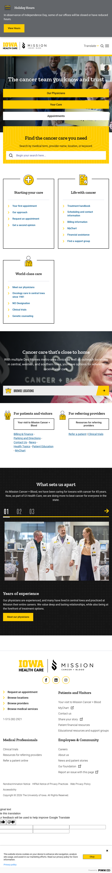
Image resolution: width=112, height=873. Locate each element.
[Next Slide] (106, 511)
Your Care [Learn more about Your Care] (56, 104)
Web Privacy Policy (80, 784)
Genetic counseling (22, 316)
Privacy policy (10, 864)
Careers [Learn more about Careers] (63, 749)
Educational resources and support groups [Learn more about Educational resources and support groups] (83, 730)
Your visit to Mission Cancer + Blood (34, 424)
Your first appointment (24, 206)
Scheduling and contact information (80, 213)
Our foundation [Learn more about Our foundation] (67, 766)
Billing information (77, 221)
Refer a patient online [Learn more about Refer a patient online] (15, 760)
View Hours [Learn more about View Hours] (14, 28)
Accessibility (9, 789)
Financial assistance (78, 234)
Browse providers (18, 703)
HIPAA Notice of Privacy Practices (50, 784)
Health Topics (22, 446)
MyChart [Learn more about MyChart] (63, 707)
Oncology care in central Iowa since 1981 (28, 295)
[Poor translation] (11, 822)
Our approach (19, 212)
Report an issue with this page (76, 772)
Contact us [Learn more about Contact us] (64, 713)
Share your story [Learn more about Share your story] (68, 719)
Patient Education (42, 446)
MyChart (72, 228)
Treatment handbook (78, 206)
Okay (92, 856)
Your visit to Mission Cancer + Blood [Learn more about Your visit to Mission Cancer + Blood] (79, 702)
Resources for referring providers (89, 424)
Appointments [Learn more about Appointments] (56, 116)
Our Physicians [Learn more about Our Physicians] (56, 93)
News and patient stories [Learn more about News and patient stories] (73, 760)
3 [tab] (33, 511)
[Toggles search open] (103, 45)
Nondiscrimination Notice (16, 784)
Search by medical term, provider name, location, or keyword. (56, 146)
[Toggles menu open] (107, 45)
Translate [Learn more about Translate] (90, 46)
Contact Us (20, 442)
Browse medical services (23, 709)
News (32, 442)
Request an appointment (25, 218)
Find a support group (78, 241)
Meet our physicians (23, 287)
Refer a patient (77, 434)
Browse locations (18, 697)
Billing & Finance (23, 434)
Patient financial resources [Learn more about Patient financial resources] (74, 725)
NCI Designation (21, 303)
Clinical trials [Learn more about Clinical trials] (10, 749)
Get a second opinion (23, 225)
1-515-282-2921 (12, 719)
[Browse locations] (56, 390)
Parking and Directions (27, 438)
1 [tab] (7, 511)
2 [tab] (20, 511)
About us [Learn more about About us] (63, 755)
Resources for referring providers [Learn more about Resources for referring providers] (22, 755)
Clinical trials (19, 309)
